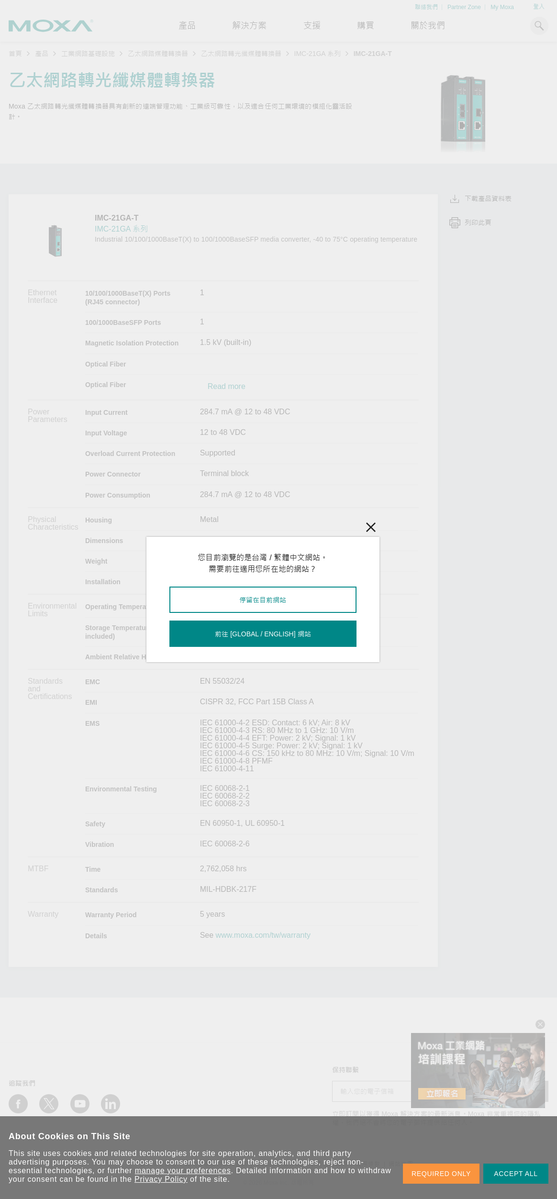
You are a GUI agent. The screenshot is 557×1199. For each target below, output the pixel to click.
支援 (312, 26)
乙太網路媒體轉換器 (158, 53)
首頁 (15, 53)
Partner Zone (464, 7)
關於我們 (428, 26)
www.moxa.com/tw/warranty (263, 935)
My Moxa (502, 7)
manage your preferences (183, 1170)
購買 (365, 26)
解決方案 (249, 26)
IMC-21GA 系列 (317, 53)
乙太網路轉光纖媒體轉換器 (241, 53)
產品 (41, 53)
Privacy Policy (161, 1179)
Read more (226, 386)
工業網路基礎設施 (88, 53)
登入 (539, 7)
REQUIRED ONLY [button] (441, 1173)
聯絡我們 (426, 7)
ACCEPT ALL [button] (516, 1173)
